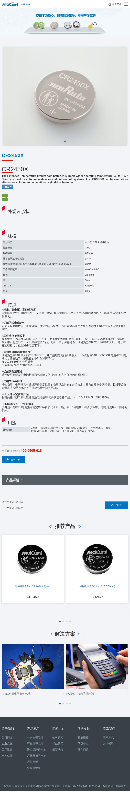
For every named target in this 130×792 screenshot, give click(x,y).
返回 (118, 505)
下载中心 (83, 744)
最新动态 (57, 750)
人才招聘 (108, 744)
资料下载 (13, 459)
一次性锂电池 (35, 738)
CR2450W (18, 507)
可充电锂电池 (35, 744)
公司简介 (7, 738)
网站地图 (121, 787)
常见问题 (83, 750)
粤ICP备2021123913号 (87, 787)
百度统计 (109, 787)
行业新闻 (57, 744)
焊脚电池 (32, 762)
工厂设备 (7, 750)
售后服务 (83, 738)
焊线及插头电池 (36, 756)
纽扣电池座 (34, 768)
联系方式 (108, 738)
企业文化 (7, 744)
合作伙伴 (7, 756)
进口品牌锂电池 (36, 750)
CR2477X (17, 501)
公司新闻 (57, 738)
